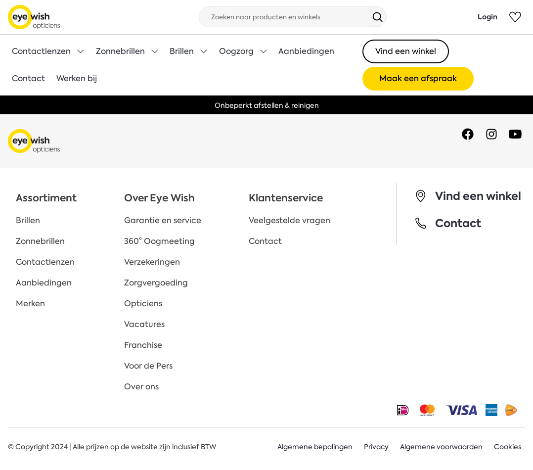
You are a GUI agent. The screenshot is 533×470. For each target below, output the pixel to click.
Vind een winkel (405, 51)
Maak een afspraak (418, 78)
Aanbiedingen (306, 51)
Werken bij (76, 78)
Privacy (376, 446)
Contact (28, 78)
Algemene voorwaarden (441, 446)
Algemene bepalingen (315, 446)
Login (487, 17)
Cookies (507, 446)
